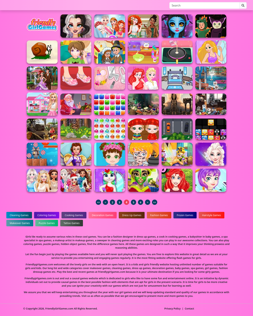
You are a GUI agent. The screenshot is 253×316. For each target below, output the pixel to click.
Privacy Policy (172, 308)
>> (154, 202)
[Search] (204, 5)
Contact (189, 308)
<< (98, 202)
